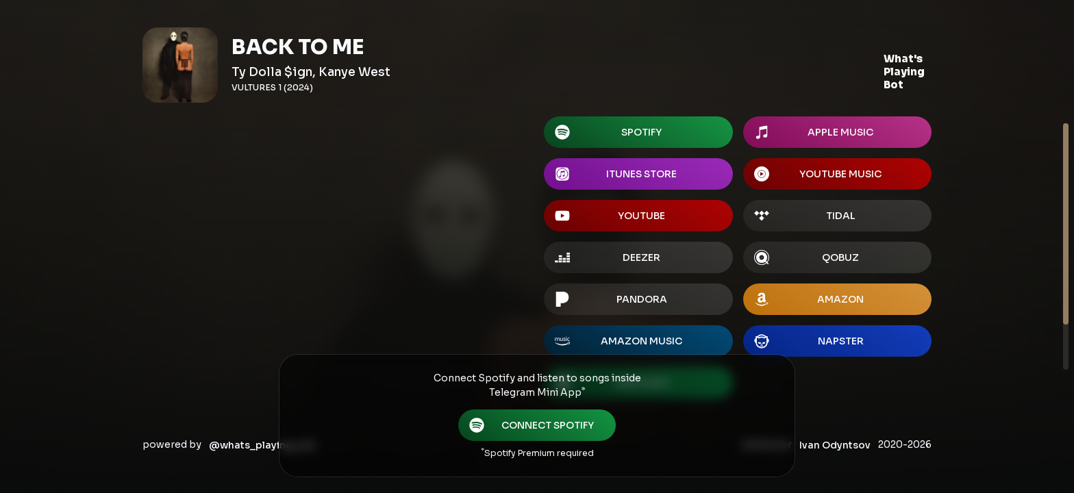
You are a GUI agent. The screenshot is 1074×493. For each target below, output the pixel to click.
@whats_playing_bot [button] (262, 445)
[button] (904, 72)
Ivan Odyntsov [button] (835, 445)
